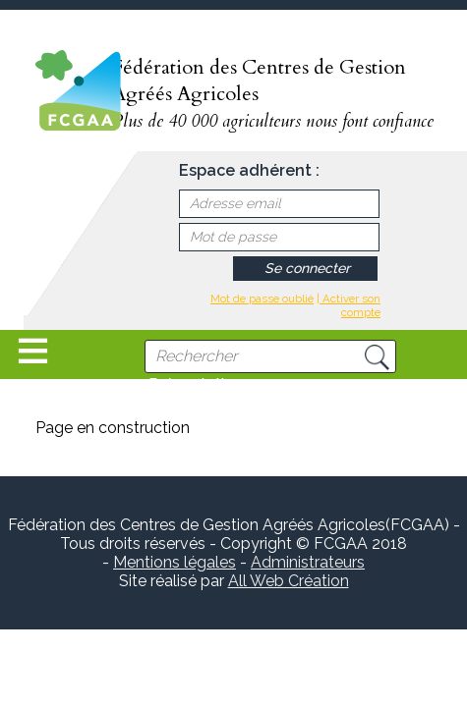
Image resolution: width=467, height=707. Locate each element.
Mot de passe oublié (262, 298)
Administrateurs (308, 562)
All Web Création (288, 580)
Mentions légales (174, 562)
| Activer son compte (348, 305)
